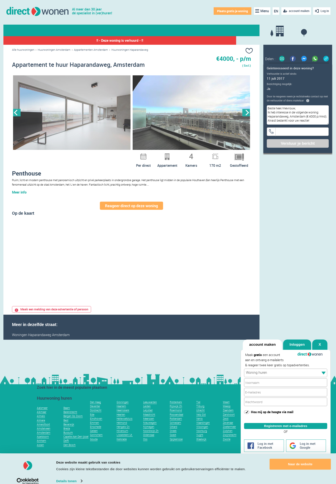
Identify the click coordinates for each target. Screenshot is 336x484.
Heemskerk (123, 416)
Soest (173, 441)
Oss (145, 445)
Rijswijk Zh (176, 412)
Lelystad (148, 416)
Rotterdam (176, 425)
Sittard (173, 433)
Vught (199, 441)
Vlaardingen (203, 429)
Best (65, 426)
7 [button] (76, 154)
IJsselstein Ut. (125, 441)
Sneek (173, 437)
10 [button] (92, 154)
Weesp (227, 412)
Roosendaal (176, 421)
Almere (41, 426)
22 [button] (159, 154)
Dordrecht (95, 416)
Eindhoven (96, 425)
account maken (262, 341)
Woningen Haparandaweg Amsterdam (41, 341)
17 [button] (131, 154)
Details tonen (66, 475)
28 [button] (192, 154)
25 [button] (176, 154)
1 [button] (42, 154)
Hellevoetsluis (124, 425)
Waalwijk (201, 445)
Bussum (68, 439)
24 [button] (170, 154)
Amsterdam (43, 439)
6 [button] (70, 154)
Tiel (198, 408)
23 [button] (165, 154)
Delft (66, 447)
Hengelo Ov (123, 433)
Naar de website (300, 459)
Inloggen (297, 341)
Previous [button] (17, 112)
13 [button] (109, 154)
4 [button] (59, 154)
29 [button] (198, 154)
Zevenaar (228, 429)
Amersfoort (43, 430)
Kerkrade (122, 445)
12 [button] (103, 154)
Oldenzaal (148, 441)
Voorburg (201, 437)
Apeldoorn (43, 443)
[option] (71, 112)
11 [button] (98, 154)
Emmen (94, 429)
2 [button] (48, 154)
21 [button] (154, 154)
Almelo (41, 422)
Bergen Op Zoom (73, 422)
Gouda (94, 445)
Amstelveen (43, 434)
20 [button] (148, 154)
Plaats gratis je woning (232, 11)
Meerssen (148, 425)
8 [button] (81, 154)
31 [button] (209, 154)
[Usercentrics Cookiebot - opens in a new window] (27, 475)
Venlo (199, 425)
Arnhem (41, 447)
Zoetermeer (229, 433)
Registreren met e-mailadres (285, 422)
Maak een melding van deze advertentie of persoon (51, 316)
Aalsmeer (42, 414)
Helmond (122, 429)
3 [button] (53, 154)
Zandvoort (229, 421)
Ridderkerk (176, 408)
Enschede (95, 433)
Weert (226, 408)
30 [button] (204, 154)
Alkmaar (41, 418)
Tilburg (200, 412)
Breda (66, 434)
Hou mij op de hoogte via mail (272, 408)
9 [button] (87, 154)
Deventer (95, 412)
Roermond (176, 416)
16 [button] (126, 154)
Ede (92, 421)
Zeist (225, 425)
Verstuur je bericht (298, 143)
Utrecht (200, 416)
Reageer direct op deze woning (131, 212)
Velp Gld (201, 421)
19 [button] (142, 154)
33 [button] (220, 154)
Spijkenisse (176, 445)
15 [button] (120, 154)
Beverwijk (68, 430)
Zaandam (228, 416)
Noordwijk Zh (151, 437)
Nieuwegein (150, 429)
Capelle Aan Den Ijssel (75, 443)
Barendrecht (70, 418)
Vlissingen (202, 433)
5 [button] (64, 154)
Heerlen (121, 421)
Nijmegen (148, 433)
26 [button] (181, 154)
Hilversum (122, 437)
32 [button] (215, 154)
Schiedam (175, 429)
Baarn (66, 414)
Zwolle (226, 445)
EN (275, 11)
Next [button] (246, 112)
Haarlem (121, 412)
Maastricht (149, 421)
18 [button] (137, 154)
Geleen (94, 437)
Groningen (123, 408)
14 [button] (114, 154)
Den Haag (95, 408)
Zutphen (227, 437)
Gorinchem (96, 441)
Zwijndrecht (229, 441)
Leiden (147, 412)
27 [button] (187, 154)
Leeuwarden (150, 408)
